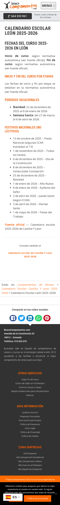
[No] (56, 493)
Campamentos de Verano (36, 284)
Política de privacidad (37, 498)
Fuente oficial (14, 224)
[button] (48, 5)
